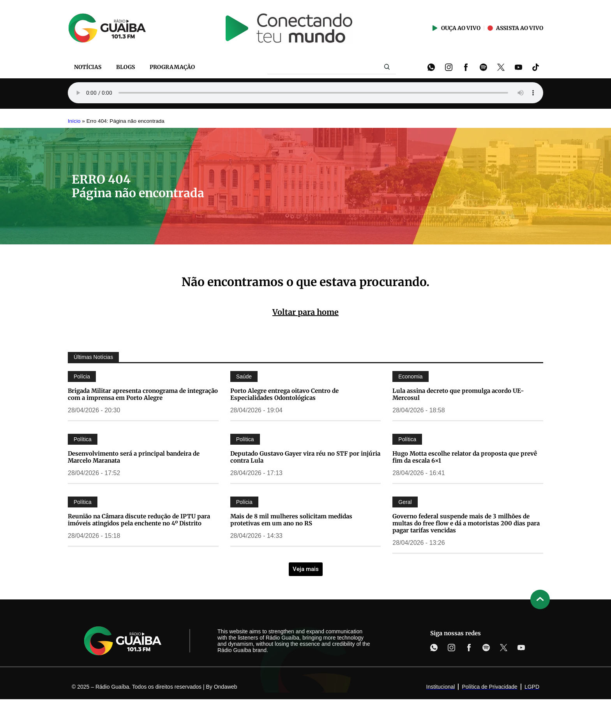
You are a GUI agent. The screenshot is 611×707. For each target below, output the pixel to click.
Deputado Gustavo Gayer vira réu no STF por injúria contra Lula (305, 457)
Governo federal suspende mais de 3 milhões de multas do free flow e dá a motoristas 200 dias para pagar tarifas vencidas (466, 523)
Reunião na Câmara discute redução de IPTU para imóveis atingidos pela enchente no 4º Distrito (139, 520)
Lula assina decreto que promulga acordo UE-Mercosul (458, 394)
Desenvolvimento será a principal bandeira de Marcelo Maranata (134, 457)
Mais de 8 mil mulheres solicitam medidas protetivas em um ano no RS (291, 520)
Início (74, 121)
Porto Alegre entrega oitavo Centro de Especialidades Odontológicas (284, 394)
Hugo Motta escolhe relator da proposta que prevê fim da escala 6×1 (464, 457)
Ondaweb (225, 687)
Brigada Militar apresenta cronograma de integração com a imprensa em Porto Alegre (143, 394)
